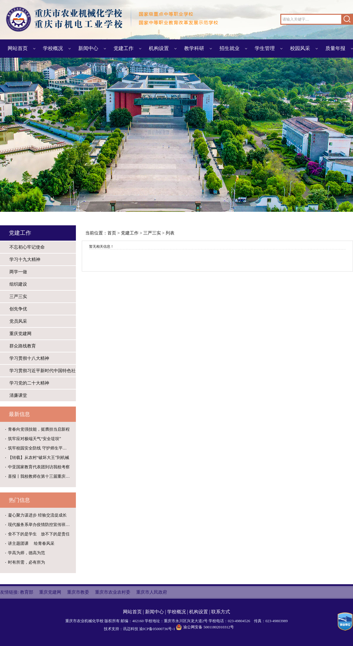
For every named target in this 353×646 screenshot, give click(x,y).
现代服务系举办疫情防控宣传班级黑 (41, 524)
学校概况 (53, 48)
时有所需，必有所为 (26, 562)
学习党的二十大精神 (29, 383)
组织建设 (18, 284)
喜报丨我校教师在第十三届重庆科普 (41, 476)
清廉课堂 (18, 395)
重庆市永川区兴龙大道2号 (186, 621)
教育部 (26, 592)
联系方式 (220, 611)
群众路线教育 (22, 346)
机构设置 (159, 48)
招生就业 (229, 48)
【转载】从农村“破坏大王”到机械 (38, 457)
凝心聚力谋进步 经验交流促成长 (37, 515)
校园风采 (300, 48)
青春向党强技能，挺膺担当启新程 (39, 429)
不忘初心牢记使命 (27, 247)
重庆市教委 (78, 592)
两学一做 (18, 271)
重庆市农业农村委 (112, 592)
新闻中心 (88, 48)
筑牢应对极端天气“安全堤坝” (34, 439)
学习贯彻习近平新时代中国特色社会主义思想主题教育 (42, 370)
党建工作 (124, 48)
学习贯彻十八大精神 (29, 358)
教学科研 (194, 48)
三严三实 (18, 296)
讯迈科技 (130, 629)
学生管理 (265, 48)
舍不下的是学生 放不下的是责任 (39, 534)
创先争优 (18, 309)
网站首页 (18, 48)
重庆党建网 (20, 333)
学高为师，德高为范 (26, 553)
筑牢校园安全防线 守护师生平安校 (39, 448)
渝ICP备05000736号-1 (157, 629)
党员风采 (18, 321)
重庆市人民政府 (151, 592)
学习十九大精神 (24, 259)
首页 (111, 233)
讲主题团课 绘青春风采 (31, 543)
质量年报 (335, 48)
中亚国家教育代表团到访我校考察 (39, 467)
